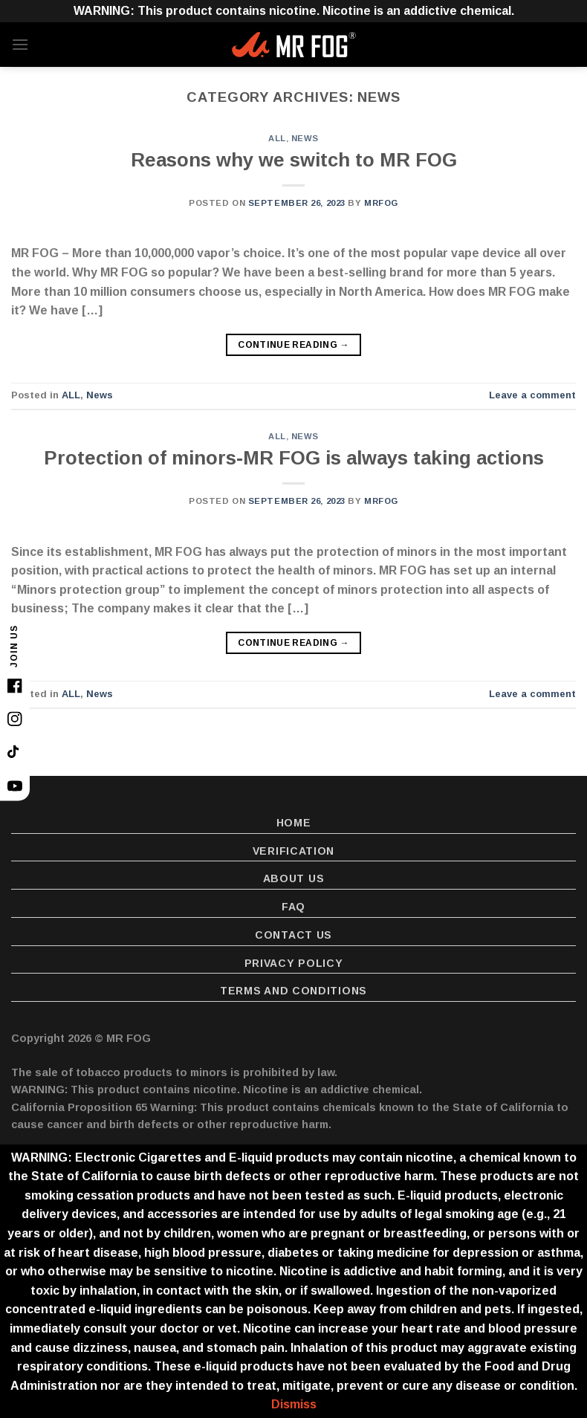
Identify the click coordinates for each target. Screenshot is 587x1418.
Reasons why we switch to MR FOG (294, 159)
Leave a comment (532, 395)
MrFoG (381, 202)
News (305, 138)
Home (293, 823)
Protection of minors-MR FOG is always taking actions (294, 457)
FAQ (293, 907)
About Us (294, 878)
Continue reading (293, 345)
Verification (293, 851)
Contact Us (293, 935)
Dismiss (294, 1404)
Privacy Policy (293, 963)
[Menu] (20, 44)
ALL (277, 138)
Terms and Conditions (293, 991)
